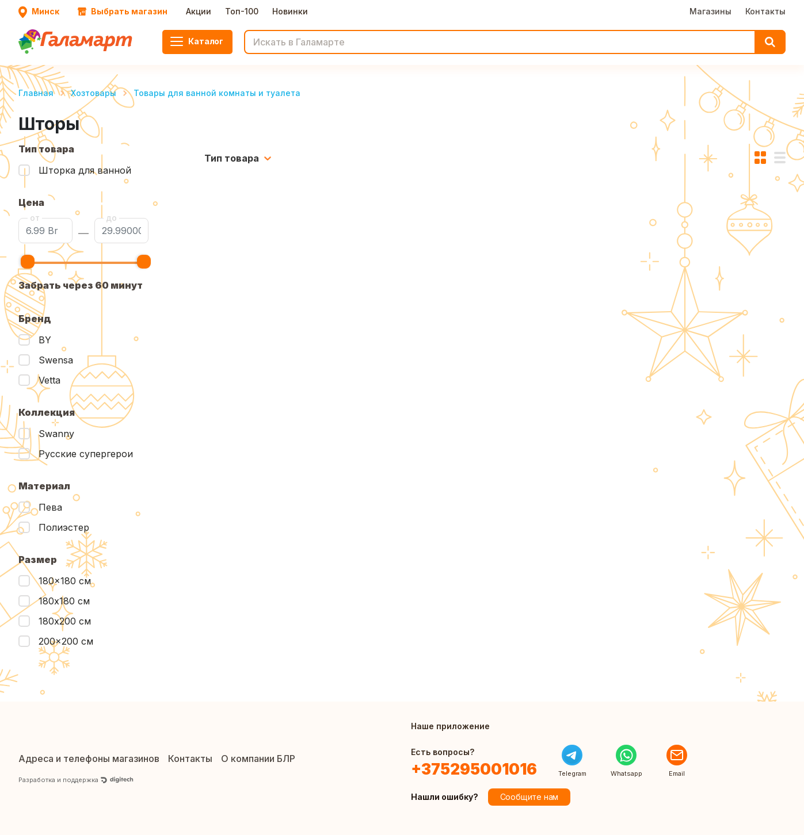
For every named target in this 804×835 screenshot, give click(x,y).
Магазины (710, 11)
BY (45, 340)
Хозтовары (93, 93)
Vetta (49, 380)
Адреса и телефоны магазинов (88, 758)
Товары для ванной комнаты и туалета (217, 93)
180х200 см (65, 621)
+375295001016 (474, 769)
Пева (50, 507)
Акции (198, 11)
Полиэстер (64, 527)
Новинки (290, 11)
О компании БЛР (258, 758)
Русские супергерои (86, 453)
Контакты (765, 11)
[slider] (28, 262)
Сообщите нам (529, 797)
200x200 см (66, 641)
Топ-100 (241, 11)
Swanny (56, 433)
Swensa (56, 360)
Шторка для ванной (85, 170)
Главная (36, 93)
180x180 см (65, 581)
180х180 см (64, 601)
